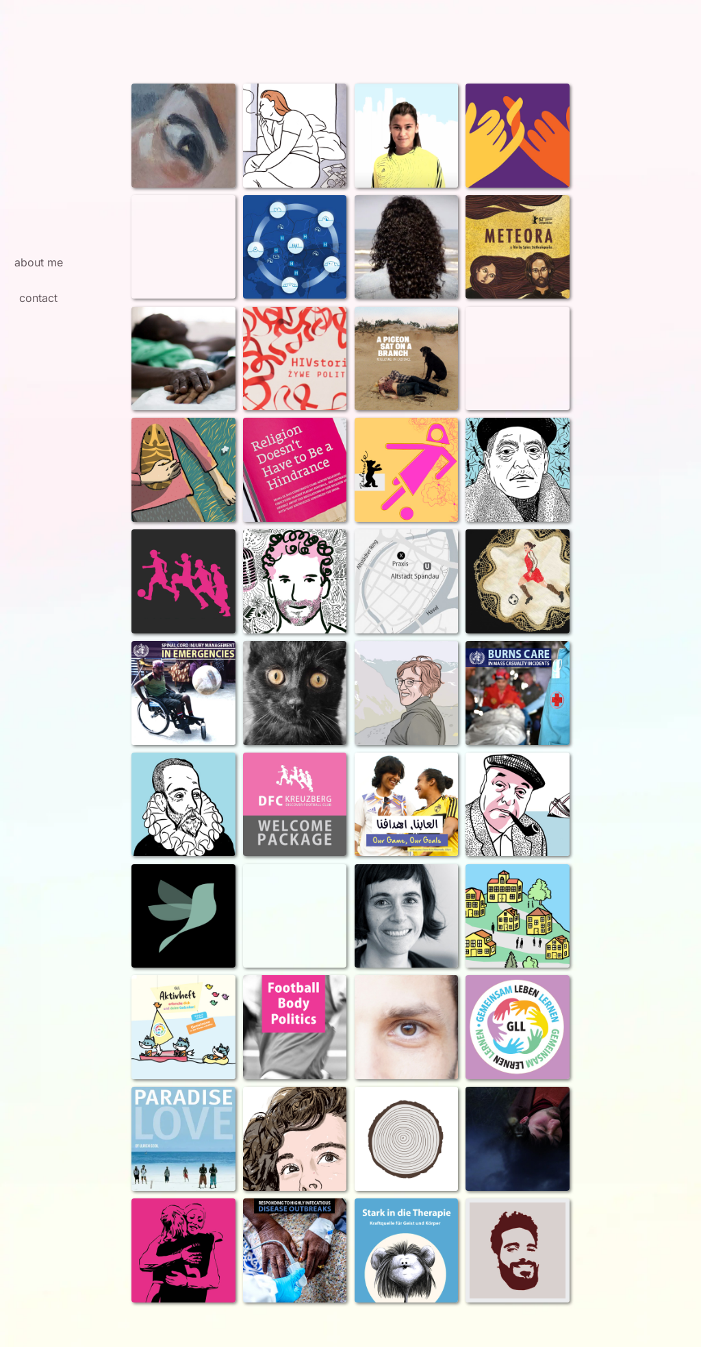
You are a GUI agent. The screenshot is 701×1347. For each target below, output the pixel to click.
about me (38, 262)
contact (38, 298)
